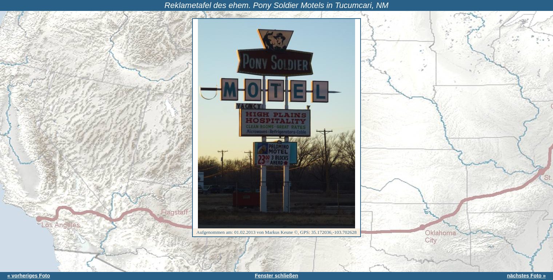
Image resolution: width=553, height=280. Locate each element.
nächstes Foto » (526, 276)
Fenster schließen (276, 276)
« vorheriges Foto (28, 276)
